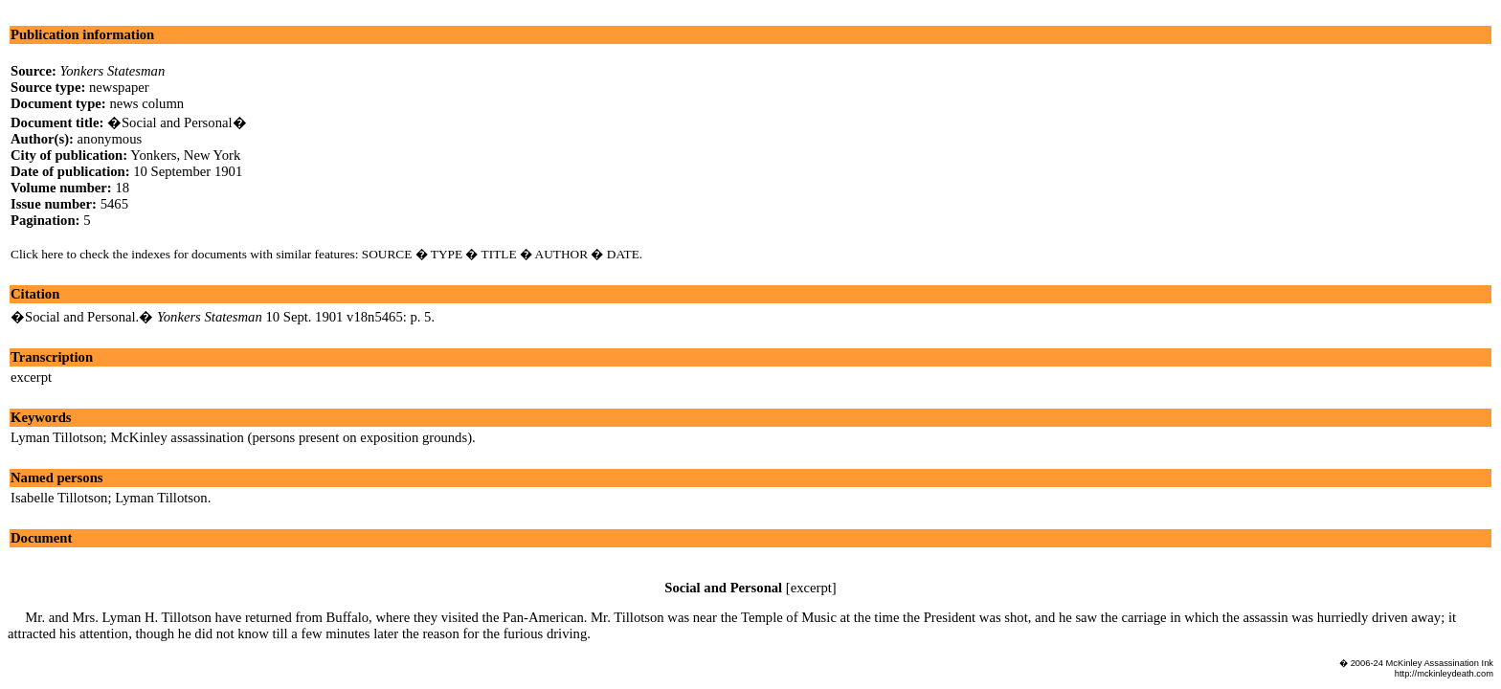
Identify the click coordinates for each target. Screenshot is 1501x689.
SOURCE (387, 254)
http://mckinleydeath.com (1444, 673)
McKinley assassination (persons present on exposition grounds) (291, 437)
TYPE (446, 254)
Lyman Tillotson (57, 437)
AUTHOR (562, 254)
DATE (623, 254)
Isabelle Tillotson (59, 497)
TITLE (499, 254)
